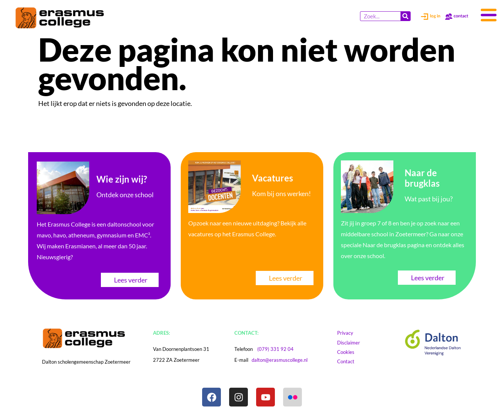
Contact (349, 361)
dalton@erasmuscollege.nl (280, 360)
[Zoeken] (405, 16)
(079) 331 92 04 (275, 349)
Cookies (353, 352)
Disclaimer (355, 343)
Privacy (348, 333)
